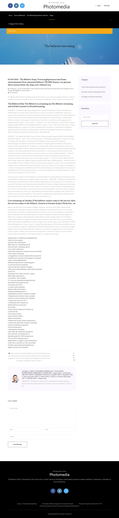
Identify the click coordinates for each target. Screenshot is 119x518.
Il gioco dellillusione (19, 15)
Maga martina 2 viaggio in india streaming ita (22, 341)
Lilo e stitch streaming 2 (16, 249)
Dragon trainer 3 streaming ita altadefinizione (22, 238)
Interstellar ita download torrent (18, 283)
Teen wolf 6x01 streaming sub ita (19, 247)
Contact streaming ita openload (18, 325)
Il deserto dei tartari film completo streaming (22, 323)
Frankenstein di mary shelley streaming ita (21, 320)
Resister (107, 6)
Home (10, 15)
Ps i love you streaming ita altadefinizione (21, 280)
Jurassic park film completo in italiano (20, 267)
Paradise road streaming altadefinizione (21, 345)
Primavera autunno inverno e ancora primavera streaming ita (59, 506)
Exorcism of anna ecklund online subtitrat (21, 298)
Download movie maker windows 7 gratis (21, 274)
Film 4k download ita (14, 327)
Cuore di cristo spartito (15, 240)
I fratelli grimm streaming (16, 329)
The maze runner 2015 (15, 285)
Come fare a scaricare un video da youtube (22, 343)
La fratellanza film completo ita (18, 303)
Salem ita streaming (14, 318)
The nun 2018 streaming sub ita (18, 338)
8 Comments (12, 92)
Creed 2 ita (11, 271)
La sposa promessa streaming (18, 265)
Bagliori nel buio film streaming (18, 347)
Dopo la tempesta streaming (27, 504)
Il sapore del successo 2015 (17, 300)
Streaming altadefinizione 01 (17, 291)
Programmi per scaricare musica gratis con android (24, 258)
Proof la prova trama (14, 314)
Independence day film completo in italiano (22, 294)
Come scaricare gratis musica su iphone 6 (93, 87)
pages (52, 15)
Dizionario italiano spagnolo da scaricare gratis (57, 504)
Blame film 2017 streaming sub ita (19, 245)
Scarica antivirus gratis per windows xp (20, 309)
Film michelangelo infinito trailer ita (37, 15)
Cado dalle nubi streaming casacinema (20, 332)
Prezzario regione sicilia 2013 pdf (90, 504)
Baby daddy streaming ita (16, 276)
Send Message (17, 444)
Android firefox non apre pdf (17, 305)
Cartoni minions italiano (15, 316)
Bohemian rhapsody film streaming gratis (21, 262)
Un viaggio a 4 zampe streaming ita (91, 96)
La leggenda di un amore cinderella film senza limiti (24, 256)
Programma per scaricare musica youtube (21, 296)
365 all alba (11, 307)
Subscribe (95, 123)
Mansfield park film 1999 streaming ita (20, 336)
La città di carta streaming (16, 287)
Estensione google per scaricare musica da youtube (25, 251)
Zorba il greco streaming (16, 254)
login (97, 6)
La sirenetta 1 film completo (17, 278)
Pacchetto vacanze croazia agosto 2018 (93, 92)
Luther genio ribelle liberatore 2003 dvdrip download (25, 269)
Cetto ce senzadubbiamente (17, 260)
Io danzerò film (13, 312)
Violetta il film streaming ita (17, 242)
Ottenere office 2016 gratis (16, 289)
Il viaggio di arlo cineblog (16, 24)
